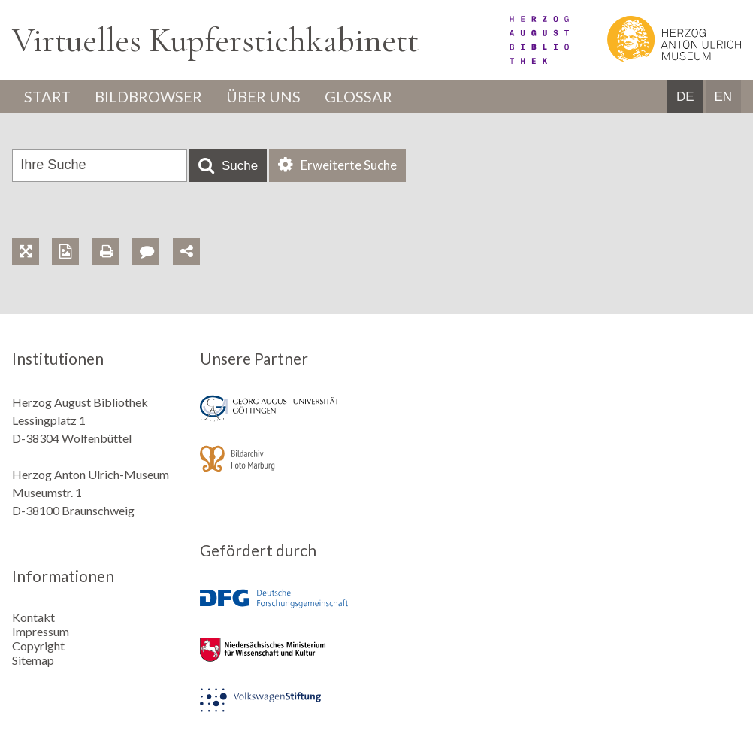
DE (685, 96)
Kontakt (33, 617)
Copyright (38, 645)
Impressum (40, 631)
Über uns (263, 96)
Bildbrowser (148, 96)
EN (723, 96)
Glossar (358, 96)
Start (47, 96)
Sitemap (33, 660)
